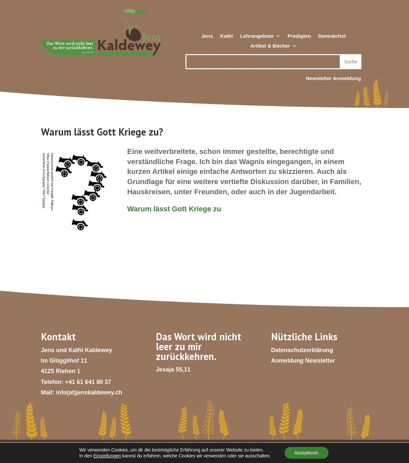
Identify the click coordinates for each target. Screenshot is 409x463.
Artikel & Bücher (270, 46)
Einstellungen (107, 455)
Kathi (226, 36)
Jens (207, 36)
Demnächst (332, 36)
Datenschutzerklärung (302, 350)
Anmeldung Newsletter (303, 360)
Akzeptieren (306, 452)
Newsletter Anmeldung (333, 78)
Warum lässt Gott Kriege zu (174, 209)
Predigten (299, 36)
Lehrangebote (257, 36)
